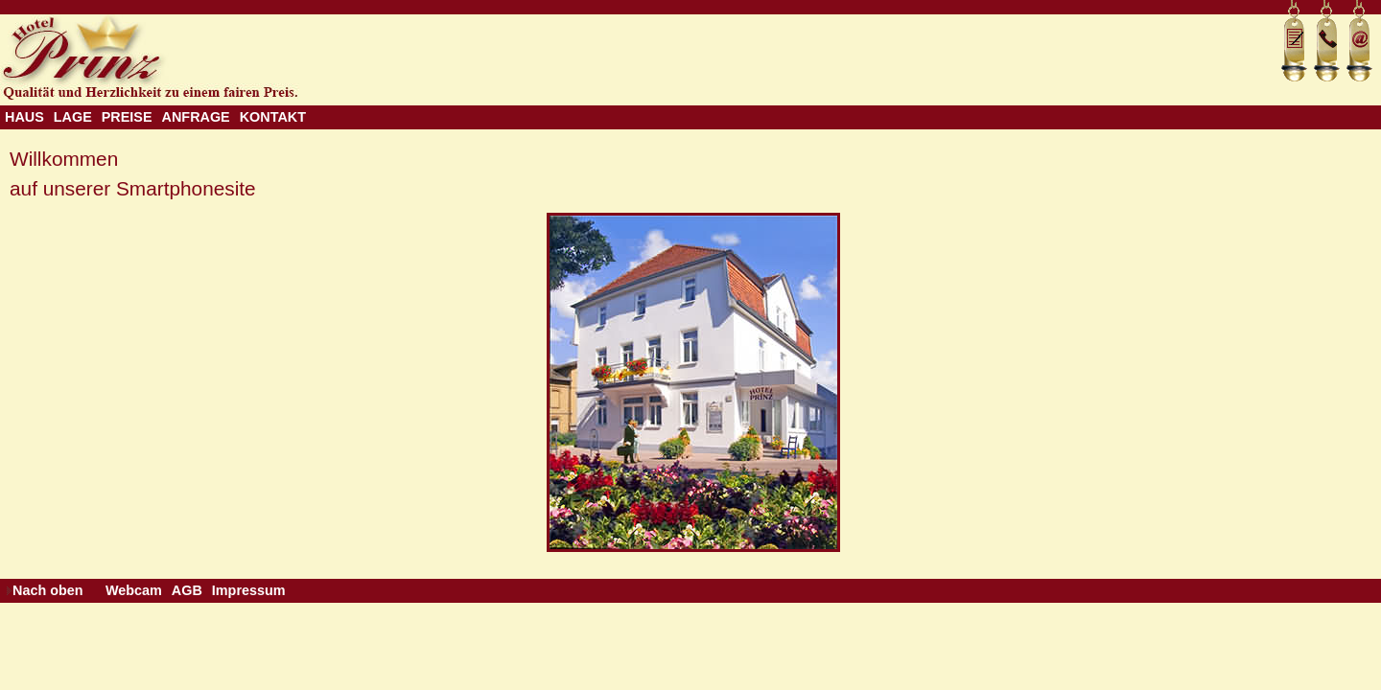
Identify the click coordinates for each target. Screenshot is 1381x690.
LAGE (73, 117)
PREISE (127, 117)
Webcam (133, 590)
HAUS (24, 117)
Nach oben (47, 590)
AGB (187, 590)
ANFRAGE (196, 117)
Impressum (249, 590)
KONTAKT (273, 117)
